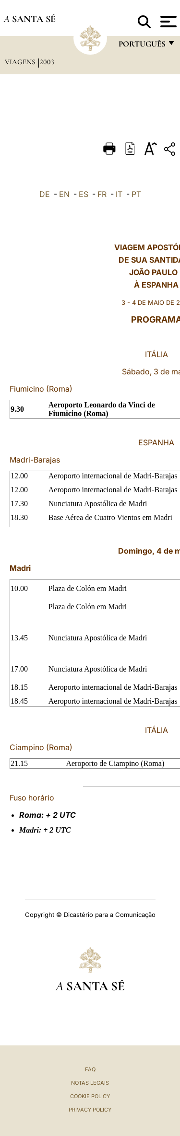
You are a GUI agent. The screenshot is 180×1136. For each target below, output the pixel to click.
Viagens (21, 62)
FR (102, 194)
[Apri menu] (167, 21)
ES (83, 194)
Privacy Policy (90, 1109)
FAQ (90, 1069)
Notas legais (90, 1082)
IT (119, 194)
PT (136, 194)
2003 (47, 62)
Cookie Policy (90, 1096)
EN (64, 194)
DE (44, 194)
